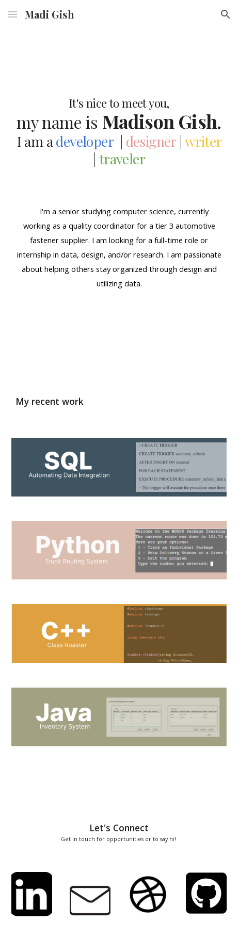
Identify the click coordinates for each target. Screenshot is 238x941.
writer (203, 141)
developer (84, 141)
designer (151, 141)
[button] (12, 14)
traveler (122, 158)
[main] (119, 108)
